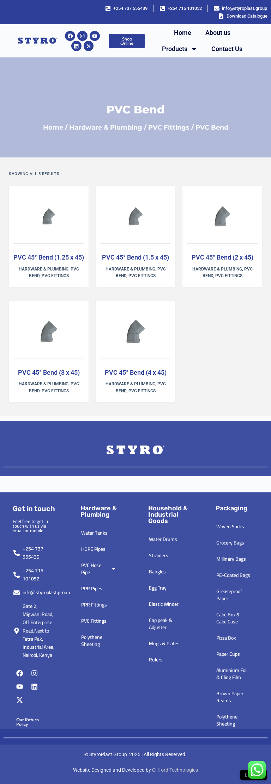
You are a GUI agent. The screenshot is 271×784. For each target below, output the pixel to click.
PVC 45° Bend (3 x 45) (49, 372)
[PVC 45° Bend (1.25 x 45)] (49, 217)
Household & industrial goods (168, 648)
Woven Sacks (230, 660)
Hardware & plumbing (98, 645)
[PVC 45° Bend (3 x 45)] (49, 332)
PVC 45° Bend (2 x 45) (222, 257)
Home (182, 32)
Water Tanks (94, 666)
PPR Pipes (91, 722)
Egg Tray (158, 721)
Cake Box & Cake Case (228, 752)
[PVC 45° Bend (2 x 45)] (222, 217)
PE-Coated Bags (233, 709)
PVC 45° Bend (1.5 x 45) (135, 257)
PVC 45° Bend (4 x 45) (136, 372)
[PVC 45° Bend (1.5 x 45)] (135, 217)
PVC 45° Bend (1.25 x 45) (48, 257)
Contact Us (226, 48)
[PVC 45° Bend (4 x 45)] (135, 332)
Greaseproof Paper (229, 729)
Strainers (158, 689)
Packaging (231, 642)
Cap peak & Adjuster (160, 757)
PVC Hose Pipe (98, 703)
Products (179, 49)
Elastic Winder (164, 737)
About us (217, 32)
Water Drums (163, 673)
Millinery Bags (231, 692)
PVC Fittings (168, 127)
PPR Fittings (94, 738)
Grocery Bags (230, 676)
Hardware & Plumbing (105, 127)
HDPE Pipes (93, 682)
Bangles (157, 705)
